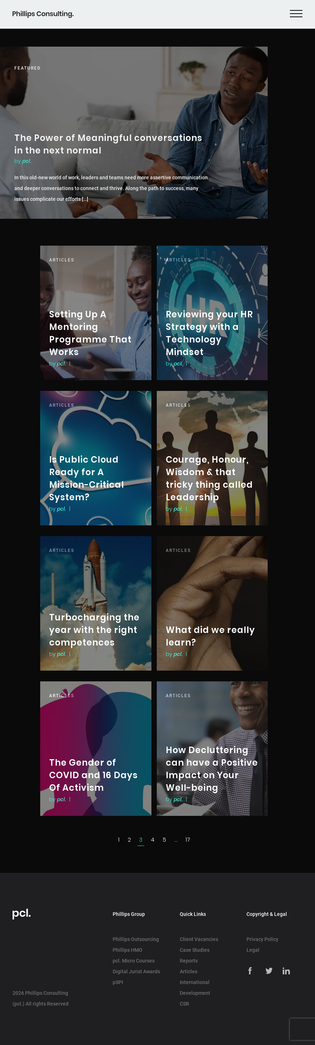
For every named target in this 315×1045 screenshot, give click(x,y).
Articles (188, 971)
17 (187, 840)
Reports (189, 961)
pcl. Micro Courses (134, 961)
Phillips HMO (127, 950)
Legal (252, 950)
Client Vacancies (199, 939)
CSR (184, 1004)
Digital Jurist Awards (136, 971)
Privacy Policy (262, 939)
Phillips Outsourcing (136, 939)
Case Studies (195, 950)
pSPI (118, 982)
